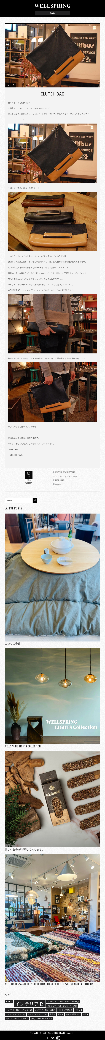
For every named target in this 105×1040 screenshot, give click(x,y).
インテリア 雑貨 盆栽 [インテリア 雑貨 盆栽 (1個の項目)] (45, 1010)
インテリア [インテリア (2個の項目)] (29, 1003)
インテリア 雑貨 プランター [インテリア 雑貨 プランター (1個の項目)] (19, 1010)
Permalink (59, 480)
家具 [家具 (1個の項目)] (52, 1014)
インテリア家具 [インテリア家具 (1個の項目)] (65, 1010)
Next (13, 85)
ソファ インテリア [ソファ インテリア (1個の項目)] (15, 1014)
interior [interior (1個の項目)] (9, 1001)
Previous (8, 85)
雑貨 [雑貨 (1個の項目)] (85, 1014)
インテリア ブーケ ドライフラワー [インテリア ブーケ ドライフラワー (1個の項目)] (62, 1001)
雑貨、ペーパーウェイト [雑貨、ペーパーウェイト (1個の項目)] (41, 1018)
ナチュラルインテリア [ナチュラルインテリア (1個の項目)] (37, 1014)
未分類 (58, 484)
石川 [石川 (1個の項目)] (60, 1014)
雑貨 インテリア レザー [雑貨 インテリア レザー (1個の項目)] (17, 1018)
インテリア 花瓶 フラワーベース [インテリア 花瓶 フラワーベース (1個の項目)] (62, 1005)
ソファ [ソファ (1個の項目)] (78, 1010)
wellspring (70, 472)
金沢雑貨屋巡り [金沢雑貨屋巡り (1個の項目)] (73, 1014)
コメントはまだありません (66, 476)
